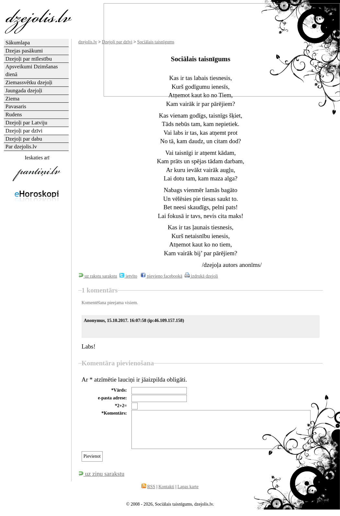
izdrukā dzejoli (201, 276)
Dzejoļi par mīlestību (29, 59)
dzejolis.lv (87, 42)
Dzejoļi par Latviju (26, 123)
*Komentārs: (114, 413)
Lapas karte (187, 486)
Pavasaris (16, 106)
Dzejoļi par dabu (24, 139)
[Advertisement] (36, 244)
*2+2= (121, 405)
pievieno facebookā (161, 276)
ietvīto (128, 276)
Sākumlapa (18, 43)
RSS (151, 486)
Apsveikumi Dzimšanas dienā (32, 70)
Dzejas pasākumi (24, 51)
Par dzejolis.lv (21, 146)
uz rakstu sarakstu (97, 276)
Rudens (14, 114)
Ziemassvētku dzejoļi (29, 82)
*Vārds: (119, 390)
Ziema (12, 99)
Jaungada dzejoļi (24, 90)
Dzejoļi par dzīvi (24, 131)
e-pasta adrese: (112, 398)
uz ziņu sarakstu (101, 473)
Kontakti (166, 486)
